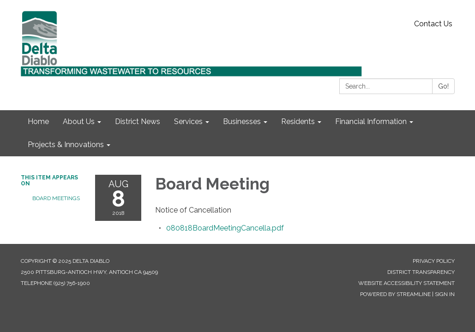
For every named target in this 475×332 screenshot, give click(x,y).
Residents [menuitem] (298, 121)
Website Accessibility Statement (406, 283)
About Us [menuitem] (79, 121)
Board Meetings (56, 198)
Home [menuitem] (38, 121)
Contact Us (433, 23)
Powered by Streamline (395, 294)
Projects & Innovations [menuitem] (66, 144)
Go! (443, 86)
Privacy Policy (434, 261)
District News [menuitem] (137, 121)
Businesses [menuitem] (242, 121)
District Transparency (421, 272)
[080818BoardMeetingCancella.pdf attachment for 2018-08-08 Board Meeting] (225, 228)
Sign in (445, 294)
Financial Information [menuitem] (371, 121)
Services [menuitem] (188, 121)
